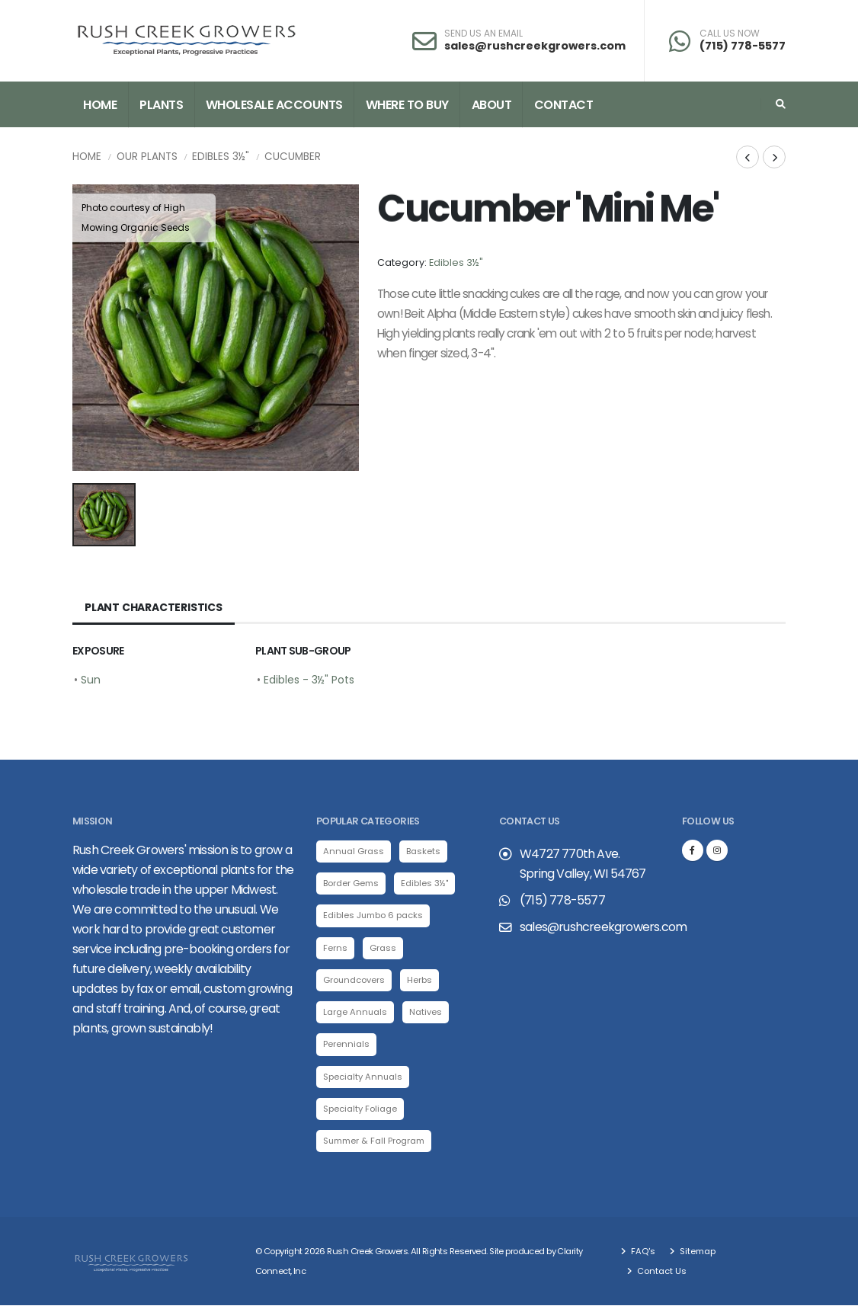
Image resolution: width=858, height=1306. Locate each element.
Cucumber (292, 156)
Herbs (420, 980)
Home (100, 105)
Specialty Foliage (360, 1109)
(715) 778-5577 (743, 45)
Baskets (424, 851)
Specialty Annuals (363, 1077)
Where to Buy (407, 105)
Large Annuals (355, 1013)
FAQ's (642, 1252)
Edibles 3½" (220, 156)
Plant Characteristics (154, 607)
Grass (383, 948)
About (492, 105)
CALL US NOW (730, 33)
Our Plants (147, 156)
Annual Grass (354, 851)
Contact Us (661, 1272)
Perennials (346, 1045)
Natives (426, 1013)
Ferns (335, 948)
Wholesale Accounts (274, 105)
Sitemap (696, 1252)
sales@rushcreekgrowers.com (535, 45)
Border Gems (351, 883)
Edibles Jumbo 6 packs (373, 916)
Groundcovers (354, 980)
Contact (564, 105)
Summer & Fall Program (374, 1141)
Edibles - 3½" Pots (309, 679)
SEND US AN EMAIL (483, 33)
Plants (161, 105)
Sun (91, 679)
